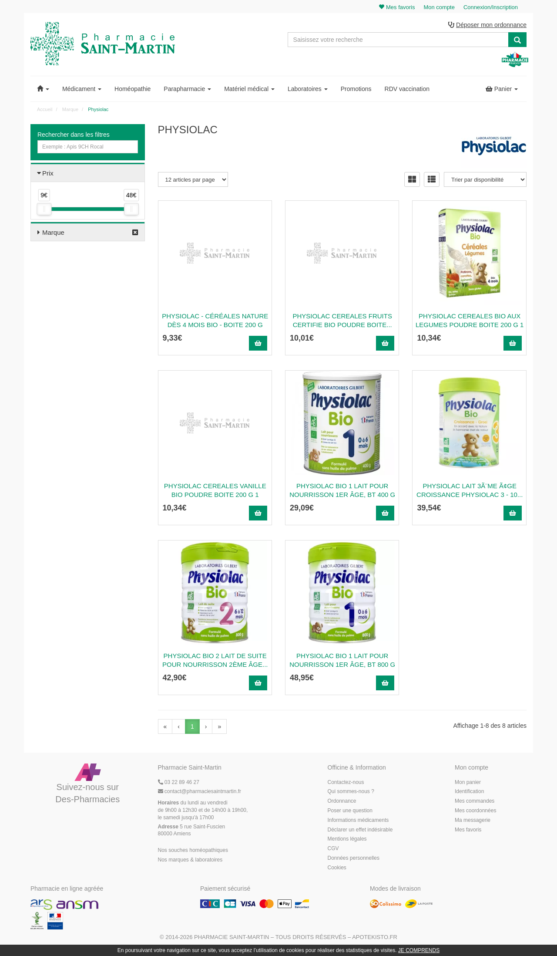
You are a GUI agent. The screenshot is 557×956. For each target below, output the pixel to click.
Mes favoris (468, 830)
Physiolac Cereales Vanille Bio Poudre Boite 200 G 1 (215, 490)
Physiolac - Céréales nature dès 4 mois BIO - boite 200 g (215, 320)
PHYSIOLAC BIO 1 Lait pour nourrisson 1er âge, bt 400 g (342, 490)
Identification (469, 791)
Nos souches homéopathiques (193, 850)
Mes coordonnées (475, 810)
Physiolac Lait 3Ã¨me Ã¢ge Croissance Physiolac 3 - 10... (469, 490)
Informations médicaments (358, 820)
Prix (48, 173)
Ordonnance (342, 801)
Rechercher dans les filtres (73, 134)
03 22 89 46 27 (178, 782)
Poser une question (350, 810)
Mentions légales (347, 839)
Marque (53, 232)
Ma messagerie (472, 820)
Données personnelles (353, 858)
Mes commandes (474, 801)
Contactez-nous (346, 782)
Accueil (44, 109)
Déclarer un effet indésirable (360, 830)
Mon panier (468, 782)
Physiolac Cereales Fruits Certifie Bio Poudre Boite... (342, 320)
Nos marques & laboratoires (190, 860)
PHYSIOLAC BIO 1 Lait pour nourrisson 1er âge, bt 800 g (342, 660)
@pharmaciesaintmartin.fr (200, 791)
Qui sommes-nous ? (351, 791)
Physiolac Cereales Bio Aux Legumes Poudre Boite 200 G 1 (469, 320)
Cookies (337, 868)
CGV (333, 848)
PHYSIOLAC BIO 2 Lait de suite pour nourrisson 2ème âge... (215, 660)
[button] (43, 88)
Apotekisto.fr (374, 937)
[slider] (44, 209)
